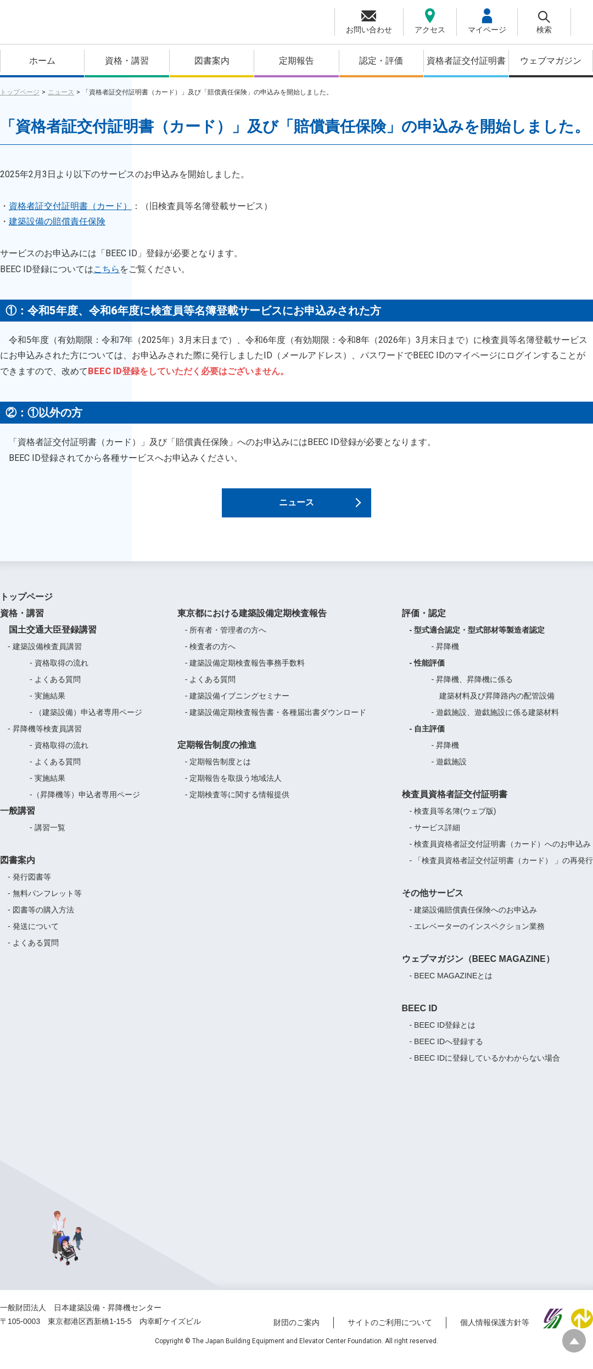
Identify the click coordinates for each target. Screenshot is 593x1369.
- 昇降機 (446, 655)
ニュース (61, 92)
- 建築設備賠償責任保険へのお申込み (474, 919)
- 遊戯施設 (449, 771)
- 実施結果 (47, 705)
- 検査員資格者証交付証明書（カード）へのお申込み (500, 853)
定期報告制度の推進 (216, 754)
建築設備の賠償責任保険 (57, 221)
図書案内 (212, 60)
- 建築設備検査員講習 (45, 655)
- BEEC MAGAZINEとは (451, 985)
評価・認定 (424, 622)
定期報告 (296, 60)
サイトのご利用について (390, 1332)
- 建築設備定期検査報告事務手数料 (245, 672)
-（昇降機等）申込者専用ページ (85, 803)
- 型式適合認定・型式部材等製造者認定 (477, 639)
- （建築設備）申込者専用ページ (86, 721)
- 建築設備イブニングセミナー (237, 705)
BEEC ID (420, 1017)
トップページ (20, 92)
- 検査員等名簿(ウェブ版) (453, 820)
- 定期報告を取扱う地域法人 (233, 787)
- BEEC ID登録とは (443, 1034)
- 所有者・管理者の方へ (226, 639)
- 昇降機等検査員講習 (45, 738)
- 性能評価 (427, 672)
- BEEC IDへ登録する (447, 1050)
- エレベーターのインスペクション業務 (477, 935)
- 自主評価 (427, 738)
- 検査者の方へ (210, 655)
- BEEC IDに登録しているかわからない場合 (485, 1067)
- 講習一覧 (47, 836)
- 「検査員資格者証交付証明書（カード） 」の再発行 (501, 869)
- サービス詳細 (435, 836)
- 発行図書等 (29, 886)
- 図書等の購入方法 (41, 919)
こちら (106, 269)
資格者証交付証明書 (466, 60)
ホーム (42, 60)
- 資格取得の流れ (59, 672)
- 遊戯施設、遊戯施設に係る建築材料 (496, 721)
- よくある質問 (55, 688)
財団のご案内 (296, 1332)
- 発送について (33, 935)
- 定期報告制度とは (218, 771)
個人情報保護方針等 (494, 1332)
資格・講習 (127, 60)
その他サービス (432, 902)
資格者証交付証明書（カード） (70, 206)
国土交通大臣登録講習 (48, 639)
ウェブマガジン (550, 60)
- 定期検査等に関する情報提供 (237, 803)
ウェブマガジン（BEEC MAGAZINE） (478, 968)
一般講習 (17, 820)
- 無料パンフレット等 (45, 902)
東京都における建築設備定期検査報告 (252, 622)
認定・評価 (381, 60)
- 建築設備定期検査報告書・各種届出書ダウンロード (276, 721)
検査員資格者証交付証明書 (454, 803)
